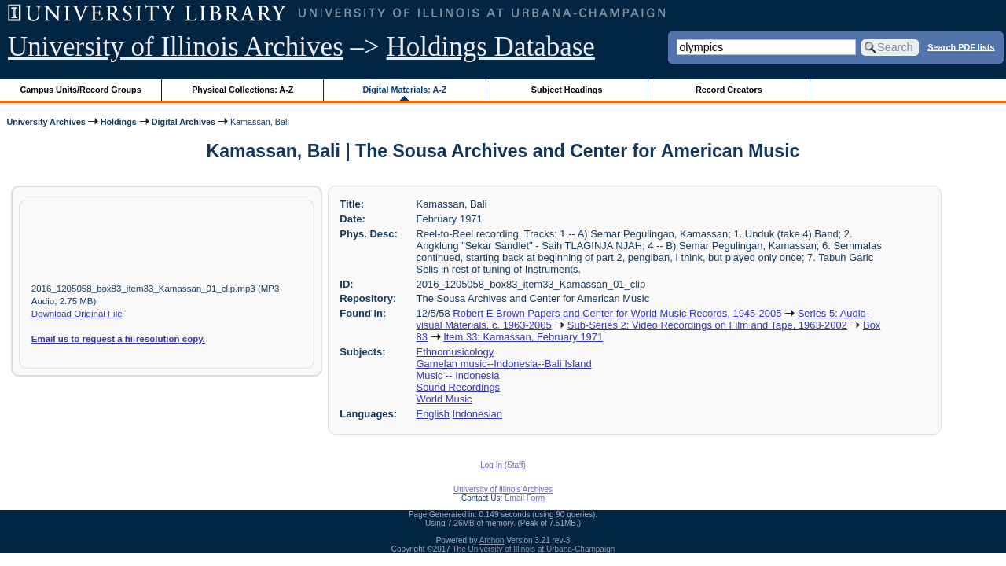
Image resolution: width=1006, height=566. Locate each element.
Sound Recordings (459, 387)
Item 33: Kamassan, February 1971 (523, 337)
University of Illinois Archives (175, 46)
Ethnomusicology (455, 352)
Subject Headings (567, 89)
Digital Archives (183, 122)
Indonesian (477, 414)
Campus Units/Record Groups (80, 89)
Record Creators (729, 89)
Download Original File (77, 313)
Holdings (119, 122)
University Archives (45, 122)
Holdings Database (491, 46)
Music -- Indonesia (458, 375)
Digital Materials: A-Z (404, 89)
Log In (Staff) (503, 465)
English (433, 414)
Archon (492, 540)
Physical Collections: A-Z (242, 89)
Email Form (525, 498)
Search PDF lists (960, 46)
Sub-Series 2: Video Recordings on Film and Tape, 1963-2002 (707, 325)
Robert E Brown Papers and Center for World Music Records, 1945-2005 (617, 313)
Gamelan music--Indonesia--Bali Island (504, 363)
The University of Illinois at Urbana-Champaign (534, 549)
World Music (444, 399)
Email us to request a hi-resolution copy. (118, 339)
